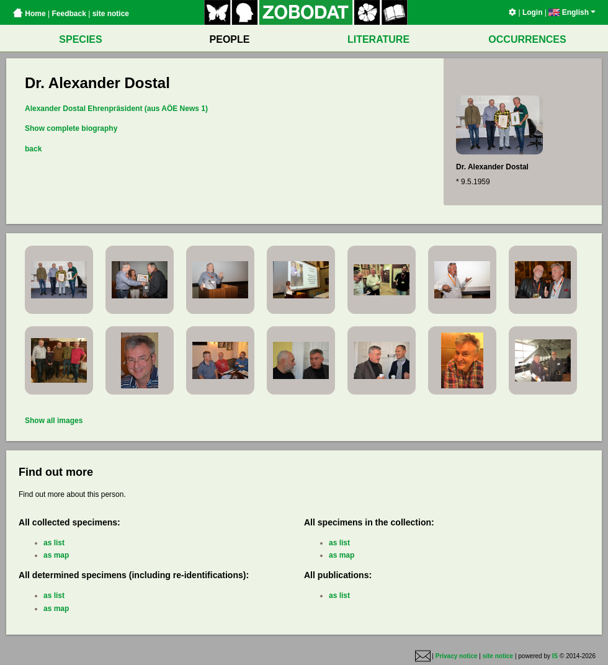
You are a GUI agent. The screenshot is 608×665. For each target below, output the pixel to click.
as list (54, 542)
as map (56, 555)
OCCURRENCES (527, 39)
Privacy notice (457, 656)
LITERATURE (378, 39)
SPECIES (80, 39)
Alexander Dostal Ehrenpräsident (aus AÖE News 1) (116, 108)
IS (555, 656)
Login (532, 12)
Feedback (68, 13)
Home (29, 13)
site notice (110, 13)
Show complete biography (71, 128)
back (33, 149)
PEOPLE (230, 39)
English (572, 12)
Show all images (54, 420)
